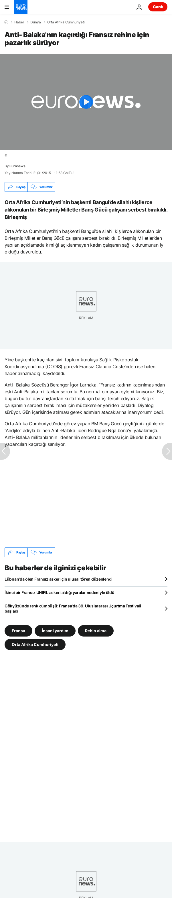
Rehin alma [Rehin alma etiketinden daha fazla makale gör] (95, 630)
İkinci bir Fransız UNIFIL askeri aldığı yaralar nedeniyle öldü (59, 592)
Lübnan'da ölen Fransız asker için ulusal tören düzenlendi (58, 579)
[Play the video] (86, 102)
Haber (19, 22)
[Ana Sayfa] (6, 22)
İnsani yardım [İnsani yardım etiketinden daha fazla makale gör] (55, 630)
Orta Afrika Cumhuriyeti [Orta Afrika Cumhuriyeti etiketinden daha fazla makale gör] (35, 644)
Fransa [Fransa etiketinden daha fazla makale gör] (18, 630)
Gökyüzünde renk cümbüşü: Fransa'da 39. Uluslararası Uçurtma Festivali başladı (73, 608)
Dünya (35, 22)
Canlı (158, 6)
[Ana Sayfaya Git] (20, 7)
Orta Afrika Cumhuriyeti (66, 22)
